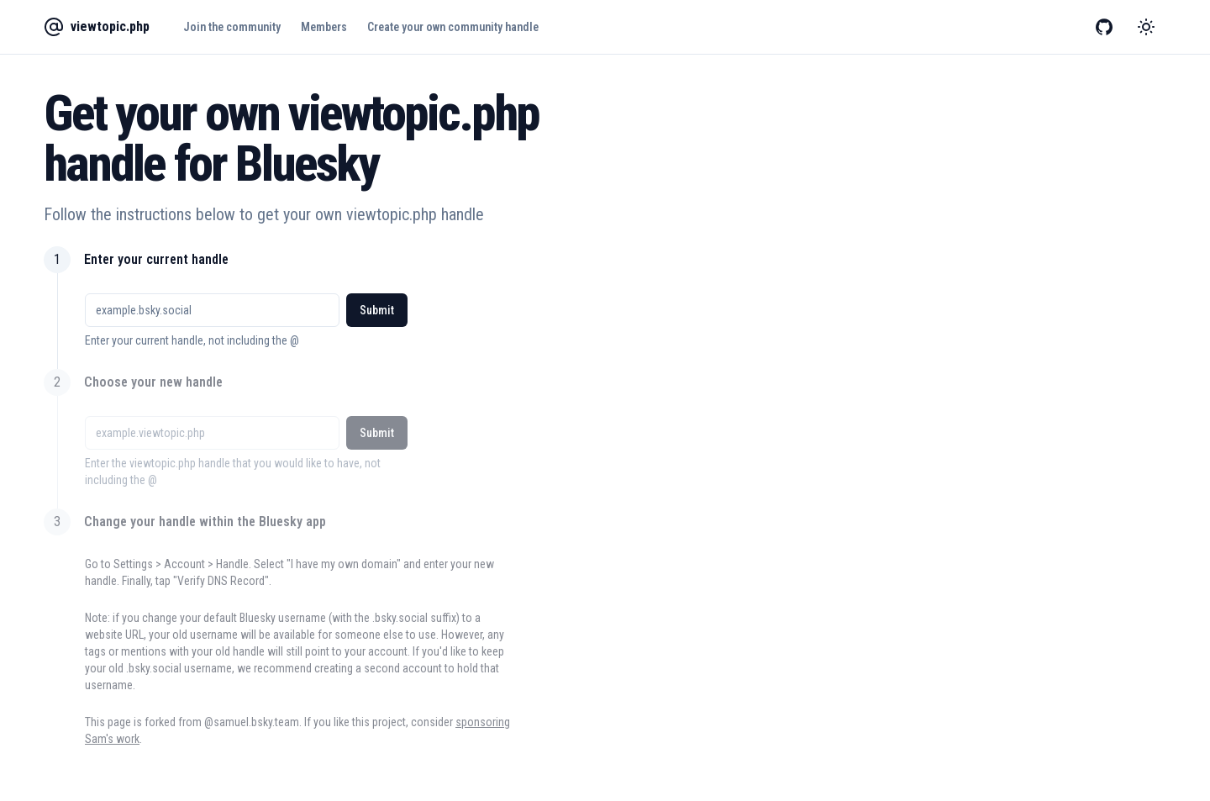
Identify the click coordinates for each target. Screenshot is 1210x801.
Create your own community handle (453, 27)
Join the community (232, 27)
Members (324, 27)
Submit (377, 310)
